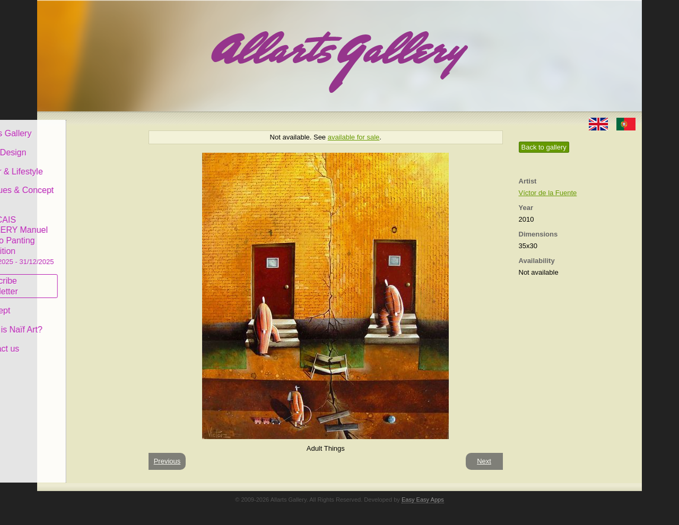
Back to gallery (544, 147)
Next (484, 461)
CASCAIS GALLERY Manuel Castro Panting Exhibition (87, 232)
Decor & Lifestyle (81, 163)
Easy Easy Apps (423, 499)
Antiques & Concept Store (86, 188)
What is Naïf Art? (81, 322)
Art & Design (73, 145)
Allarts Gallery (75, 125)
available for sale (354, 137)
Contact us (69, 341)
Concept (65, 303)
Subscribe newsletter (69, 278)
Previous (167, 461)
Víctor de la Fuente (548, 193)
